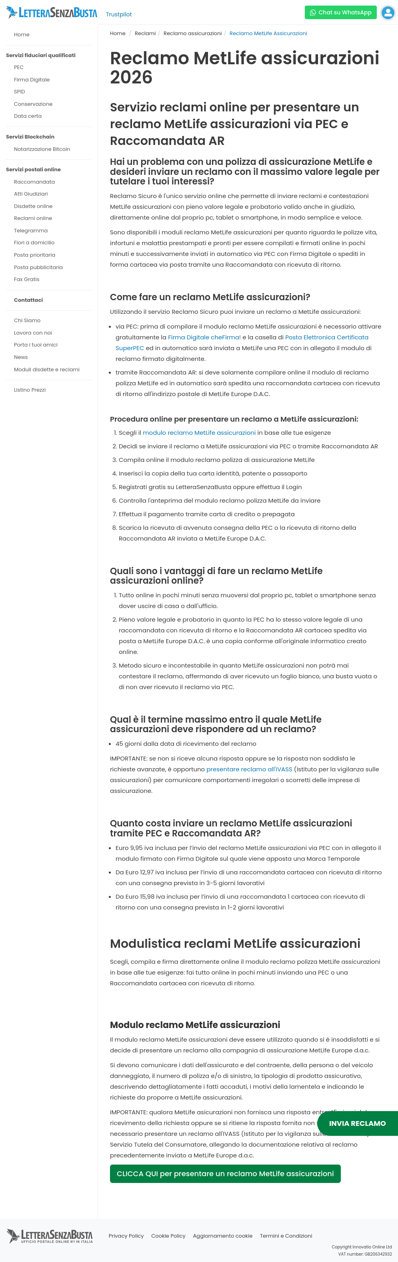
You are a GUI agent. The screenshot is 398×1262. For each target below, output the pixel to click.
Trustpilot (119, 14)
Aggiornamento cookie (223, 1236)
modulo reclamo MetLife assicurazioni (199, 432)
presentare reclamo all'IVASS (249, 769)
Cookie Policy (168, 1236)
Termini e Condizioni (286, 1236)
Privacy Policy (126, 1236)
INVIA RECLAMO (357, 1123)
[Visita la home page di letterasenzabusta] (51, 12)
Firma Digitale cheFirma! (204, 337)
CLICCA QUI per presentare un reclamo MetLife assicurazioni (225, 1174)
